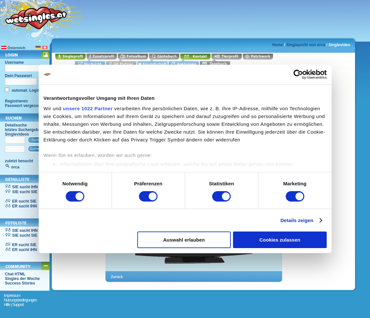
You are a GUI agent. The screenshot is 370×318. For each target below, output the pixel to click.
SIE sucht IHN (25, 187)
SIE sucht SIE (24, 192)
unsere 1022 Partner (88, 108)
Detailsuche (16, 125)
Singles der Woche (22, 278)
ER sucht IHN (24, 206)
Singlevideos (17, 134)
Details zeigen (297, 220)
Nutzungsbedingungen (20, 300)
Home (277, 45)
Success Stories (20, 283)
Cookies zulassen (279, 240)
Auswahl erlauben (184, 240)
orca (15, 167)
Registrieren (16, 101)
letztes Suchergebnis (24, 129)
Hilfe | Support (14, 304)
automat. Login (25, 90)
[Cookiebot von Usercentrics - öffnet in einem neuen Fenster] (298, 74)
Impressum (12, 295)
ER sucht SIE (24, 201)
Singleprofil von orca (305, 45)
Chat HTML (15, 274)
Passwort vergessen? (25, 105)
